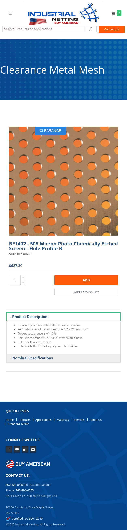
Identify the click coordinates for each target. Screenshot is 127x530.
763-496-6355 (25, 490)
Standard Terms (18, 424)
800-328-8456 (15, 485)
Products (24, 419)
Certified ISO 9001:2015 (24, 519)
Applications (43, 419)
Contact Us (111, 29)
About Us (96, 419)
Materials (63, 419)
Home (10, 419)
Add (86, 280)
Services (79, 419)
